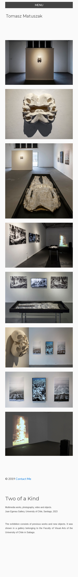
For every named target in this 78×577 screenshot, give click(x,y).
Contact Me (23, 478)
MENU (39, 5)
